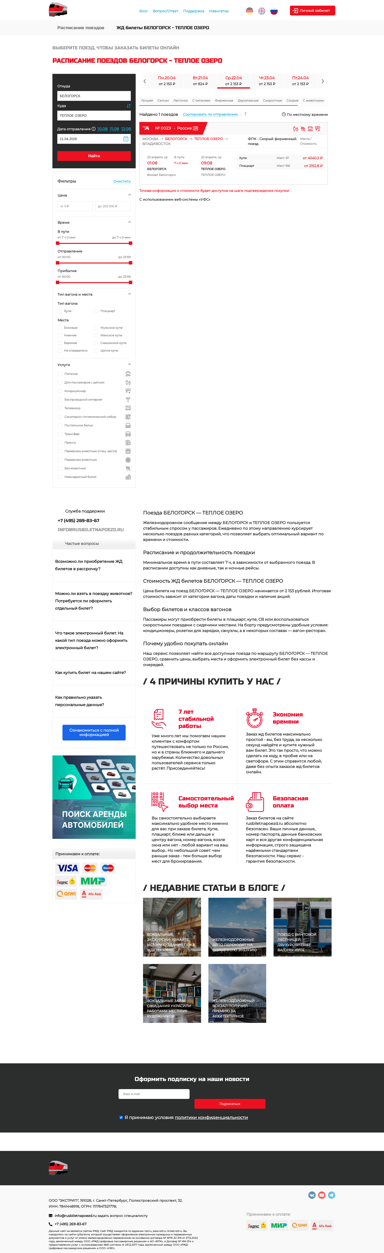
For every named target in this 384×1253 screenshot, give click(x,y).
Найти (94, 156)
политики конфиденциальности (211, 1107)
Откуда (63, 86)
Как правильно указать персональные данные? (79, 701)
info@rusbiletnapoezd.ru (76, 1215)
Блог (143, 11)
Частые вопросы (82, 543)
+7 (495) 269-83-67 (70, 1224)
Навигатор (219, 11)
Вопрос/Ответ (165, 11)
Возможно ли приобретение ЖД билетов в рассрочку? (88, 565)
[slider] (57, 243)
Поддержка (193, 11)
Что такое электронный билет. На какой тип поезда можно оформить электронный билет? (91, 640)
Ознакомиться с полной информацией (94, 732)
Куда (61, 106)
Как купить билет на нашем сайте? (90, 672)
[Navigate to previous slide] (144, 81)
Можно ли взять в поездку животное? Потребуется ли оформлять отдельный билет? (93, 601)
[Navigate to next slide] (322, 81)
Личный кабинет (315, 10)
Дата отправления (76, 129)
